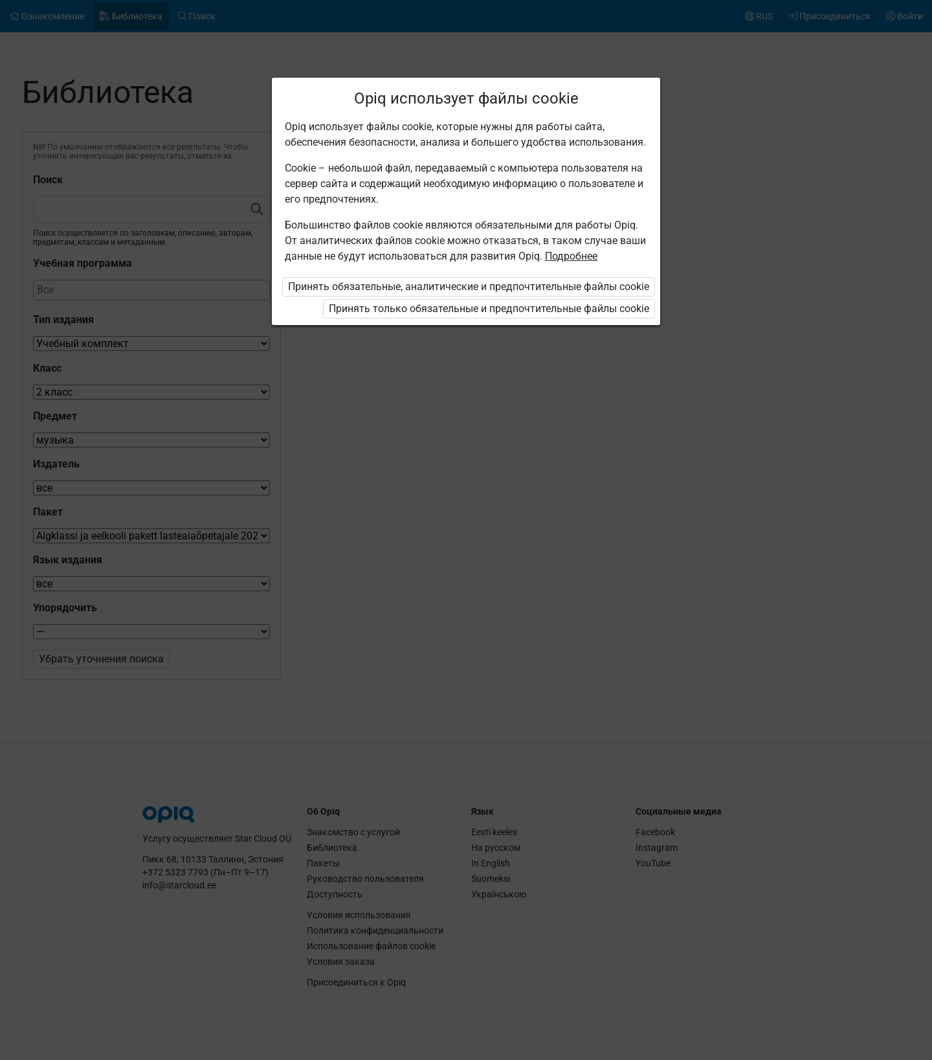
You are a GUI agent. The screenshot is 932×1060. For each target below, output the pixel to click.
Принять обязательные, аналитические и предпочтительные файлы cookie (468, 286)
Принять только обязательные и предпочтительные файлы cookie (489, 308)
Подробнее (571, 256)
